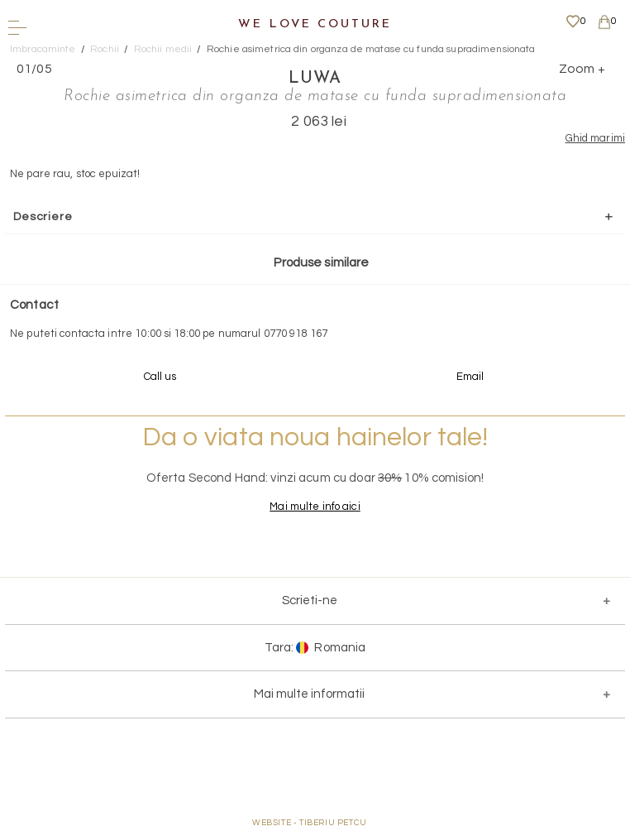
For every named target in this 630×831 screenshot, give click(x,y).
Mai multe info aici (315, 506)
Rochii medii (163, 49)
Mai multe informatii (309, 694)
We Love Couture (314, 24)
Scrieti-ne (309, 600)
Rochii (104, 49)
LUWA (315, 78)
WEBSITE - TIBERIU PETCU (309, 823)
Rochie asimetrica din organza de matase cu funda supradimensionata (371, 49)
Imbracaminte (43, 49)
